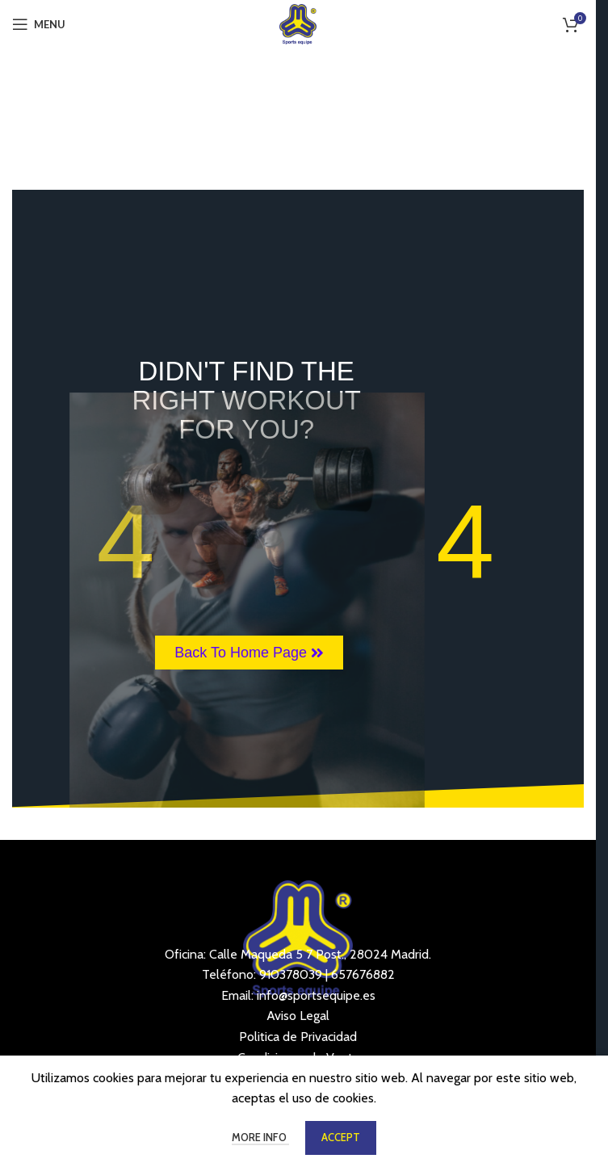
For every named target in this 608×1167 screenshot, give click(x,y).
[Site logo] (298, 23)
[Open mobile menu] (38, 24)
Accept (340, 1137)
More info (260, 1137)
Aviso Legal (297, 1015)
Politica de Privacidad (298, 1036)
